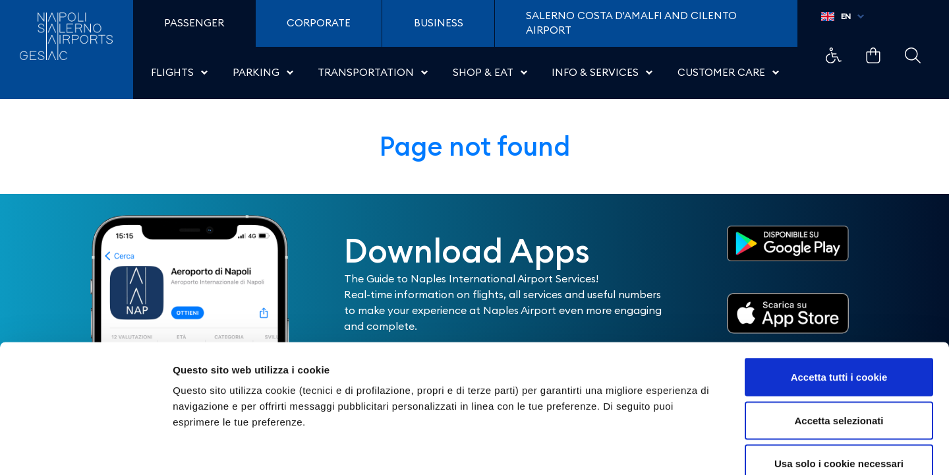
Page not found (475, 146)
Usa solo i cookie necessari (839, 388)
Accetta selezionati (838, 345)
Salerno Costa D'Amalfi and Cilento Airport (631, 23)
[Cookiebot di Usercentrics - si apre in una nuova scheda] (85, 449)
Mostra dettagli (693, 449)
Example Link (834, 55)
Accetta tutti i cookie (839, 301)
